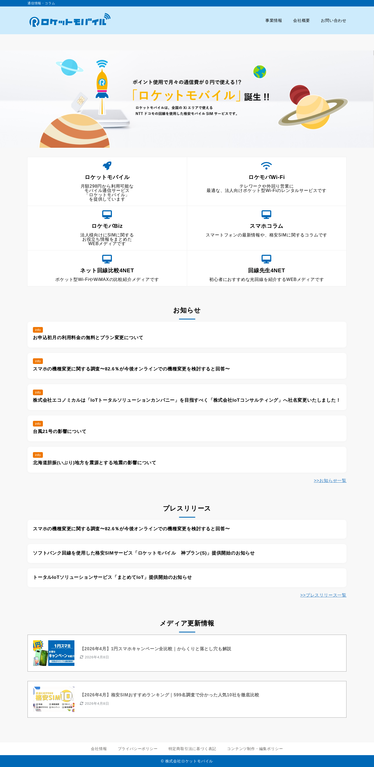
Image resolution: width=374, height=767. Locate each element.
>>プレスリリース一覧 (323, 595)
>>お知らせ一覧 (330, 480)
